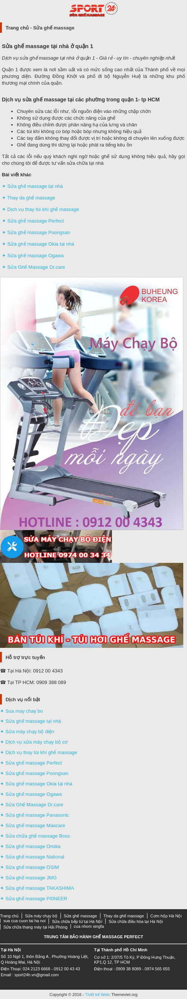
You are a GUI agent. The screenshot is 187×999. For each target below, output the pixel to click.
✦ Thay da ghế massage (28, 198)
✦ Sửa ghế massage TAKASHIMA (37, 888)
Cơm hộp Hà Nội (166, 916)
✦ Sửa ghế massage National (32, 857)
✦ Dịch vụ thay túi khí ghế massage (40, 209)
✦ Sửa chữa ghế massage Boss (35, 836)
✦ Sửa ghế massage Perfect (33, 221)
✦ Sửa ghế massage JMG (28, 877)
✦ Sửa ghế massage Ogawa (33, 255)
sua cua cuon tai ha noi (24, 920)
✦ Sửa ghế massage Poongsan (36, 232)
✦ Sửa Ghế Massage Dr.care (33, 267)
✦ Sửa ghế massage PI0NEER (33, 898)
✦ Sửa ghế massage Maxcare (32, 825)
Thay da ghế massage (123, 916)
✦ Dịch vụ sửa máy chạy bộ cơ (34, 742)
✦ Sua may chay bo (21, 711)
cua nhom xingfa (89, 926)
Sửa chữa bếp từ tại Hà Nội (77, 921)
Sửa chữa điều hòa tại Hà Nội (136, 921)
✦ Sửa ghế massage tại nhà (32, 186)
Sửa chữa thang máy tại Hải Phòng (35, 927)
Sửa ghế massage (80, 916)
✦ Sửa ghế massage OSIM (29, 867)
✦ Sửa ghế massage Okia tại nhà (38, 244)
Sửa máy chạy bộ (41, 916)
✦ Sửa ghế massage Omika (30, 846)
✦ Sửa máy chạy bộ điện (27, 731)
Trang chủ (17, 28)
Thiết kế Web (97, 994)
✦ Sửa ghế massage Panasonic (34, 815)
